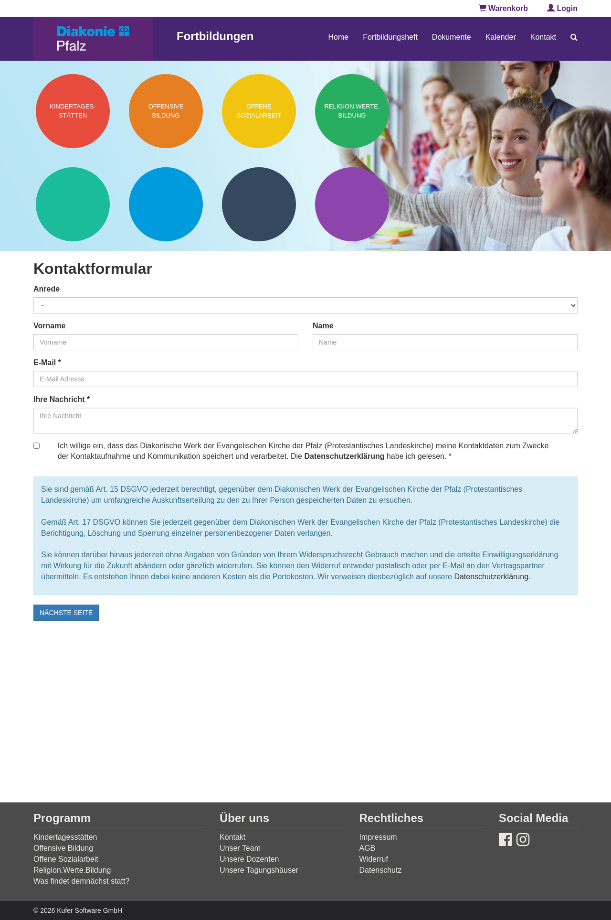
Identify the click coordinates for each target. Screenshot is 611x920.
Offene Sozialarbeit (65, 859)
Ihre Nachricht (61, 399)
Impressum (378, 837)
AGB (367, 848)
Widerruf (373, 859)
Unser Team (240, 848)
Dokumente (451, 37)
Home (338, 37)
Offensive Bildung (63, 848)
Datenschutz (380, 870)
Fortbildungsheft (390, 37)
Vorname (49, 326)
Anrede (46, 289)
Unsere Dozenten (249, 859)
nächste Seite (66, 613)
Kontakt (543, 37)
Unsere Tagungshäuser (259, 870)
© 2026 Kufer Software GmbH (77, 910)
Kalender (500, 37)
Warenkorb (503, 8)
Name (323, 326)
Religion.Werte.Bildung (72, 870)
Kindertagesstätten (65, 837)
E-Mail (47, 362)
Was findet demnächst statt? (81, 881)
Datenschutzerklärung (344, 456)
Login (562, 8)
